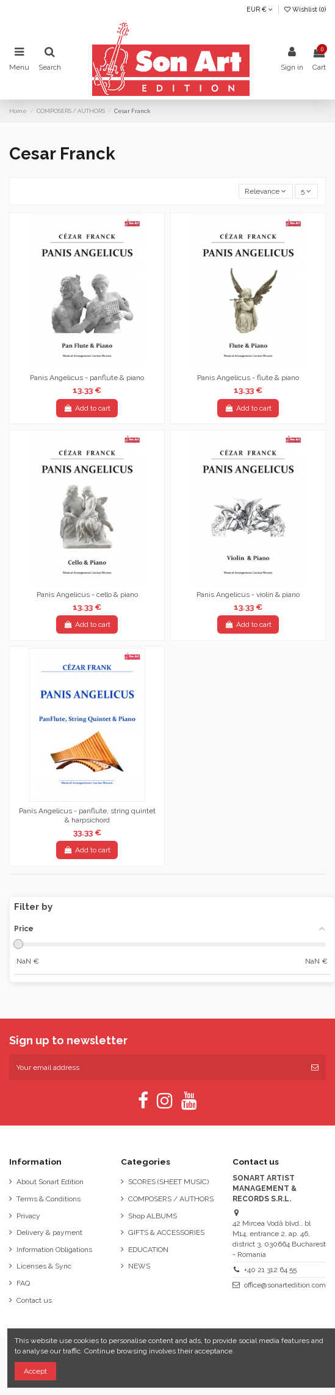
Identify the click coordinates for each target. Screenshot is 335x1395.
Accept (35, 1371)
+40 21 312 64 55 (270, 1269)
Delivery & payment (49, 1232)
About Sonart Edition (50, 1181)
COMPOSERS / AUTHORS (171, 1199)
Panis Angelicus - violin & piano (248, 594)
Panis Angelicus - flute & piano (248, 377)
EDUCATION (148, 1249)
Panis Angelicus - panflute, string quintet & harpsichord (87, 815)
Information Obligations (54, 1249)
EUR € (260, 9)
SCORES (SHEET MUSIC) (168, 1181)
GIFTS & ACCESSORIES (166, 1232)
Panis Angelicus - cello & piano (87, 594)
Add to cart (86, 408)
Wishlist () (305, 9)
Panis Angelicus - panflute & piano (87, 377)
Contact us (34, 1300)
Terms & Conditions (48, 1199)
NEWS (139, 1266)
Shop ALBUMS (152, 1216)
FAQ (23, 1283)
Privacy (28, 1216)
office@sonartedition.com (285, 1285)
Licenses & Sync (43, 1266)
